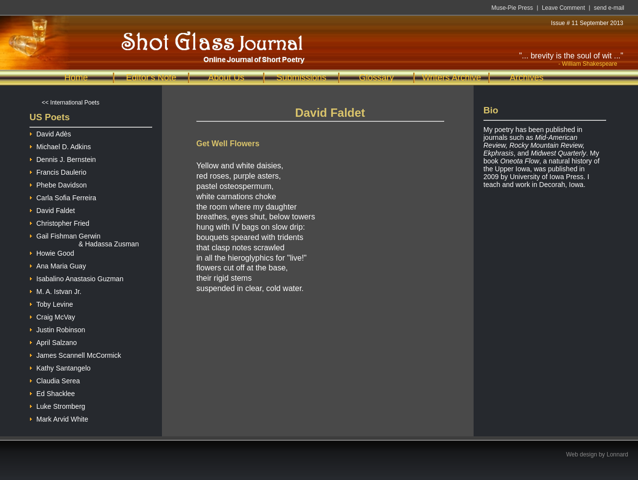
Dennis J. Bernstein (62, 158)
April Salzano (53, 341)
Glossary (376, 77)
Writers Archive (451, 77)
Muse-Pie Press (512, 7)
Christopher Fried (59, 222)
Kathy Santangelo (60, 367)
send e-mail (609, 7)
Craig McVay (52, 316)
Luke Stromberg (57, 405)
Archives (526, 77)
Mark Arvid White (58, 418)
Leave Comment (563, 7)
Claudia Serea (54, 379)
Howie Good (51, 252)
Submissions (301, 77)
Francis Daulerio (57, 171)
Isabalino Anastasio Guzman (76, 277)
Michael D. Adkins (60, 145)
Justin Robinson (57, 328)
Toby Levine (51, 303)
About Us (226, 77)
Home (76, 77)
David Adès (50, 133)
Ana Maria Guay (57, 265)
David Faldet (52, 209)
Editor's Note (151, 77)
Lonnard (617, 454)
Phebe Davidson (58, 184)
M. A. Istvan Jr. (55, 290)
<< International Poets (70, 102)
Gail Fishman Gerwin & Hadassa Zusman (84, 236)
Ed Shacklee (52, 392)
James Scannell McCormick (75, 354)
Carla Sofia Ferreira (62, 196)
